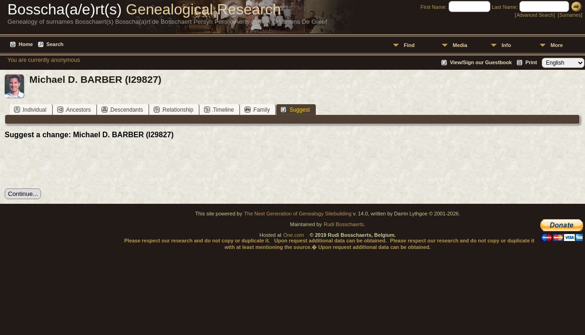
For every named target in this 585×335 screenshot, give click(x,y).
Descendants (122, 109)
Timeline (219, 109)
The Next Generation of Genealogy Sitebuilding (298, 213)
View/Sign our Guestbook (481, 62)
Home (26, 44)
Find (409, 45)
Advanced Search (535, 15)
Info (506, 45)
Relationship (173, 109)
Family (257, 109)
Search (55, 44)
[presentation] (75, 164)
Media (460, 45)
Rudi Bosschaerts (344, 224)
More (557, 45)
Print (531, 62)
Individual (30, 109)
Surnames (570, 15)
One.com (293, 235)
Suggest (295, 109)
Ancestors (74, 109)
